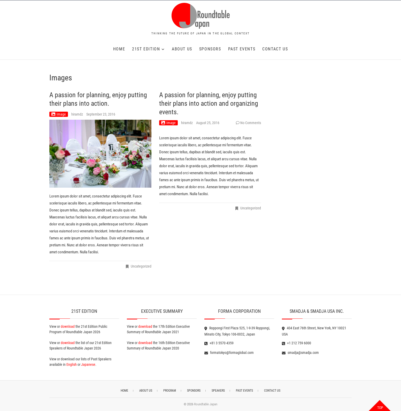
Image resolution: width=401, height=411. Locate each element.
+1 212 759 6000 (296, 343)
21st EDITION (146, 49)
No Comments (250, 123)
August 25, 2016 (207, 123)
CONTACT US (275, 49)
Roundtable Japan (205, 404)
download (68, 326)
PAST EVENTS (242, 49)
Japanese (88, 364)
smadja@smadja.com (300, 353)
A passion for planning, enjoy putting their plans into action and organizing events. (208, 103)
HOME (119, 49)
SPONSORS (210, 49)
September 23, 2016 (100, 114)
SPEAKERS (218, 390)
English (71, 364)
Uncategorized (141, 266)
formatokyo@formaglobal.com (229, 353)
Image (61, 114)
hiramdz (77, 114)
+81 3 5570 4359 (219, 343)
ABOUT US (182, 49)
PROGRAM (169, 390)
